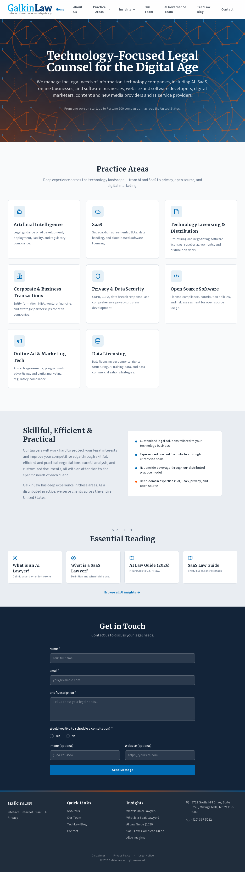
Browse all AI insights (122, 592)
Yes (58, 736)
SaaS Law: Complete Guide (145, 831)
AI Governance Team (175, 9)
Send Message (122, 770)
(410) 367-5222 (201, 819)
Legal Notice (146, 856)
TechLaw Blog (203, 9)
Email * (54, 670)
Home (60, 9)
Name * (55, 648)
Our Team (149, 9)
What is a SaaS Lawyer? (142, 817)
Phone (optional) (61, 745)
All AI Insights (135, 837)
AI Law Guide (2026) (140, 824)
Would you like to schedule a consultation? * (81, 728)
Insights (127, 9)
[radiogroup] (122, 735)
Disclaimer (98, 856)
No (74, 736)
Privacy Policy (121, 856)
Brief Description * (63, 692)
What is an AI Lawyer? (141, 811)
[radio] (52, 736)
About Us (77, 9)
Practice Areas (102, 9)
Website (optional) (138, 745)
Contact (227, 9)
